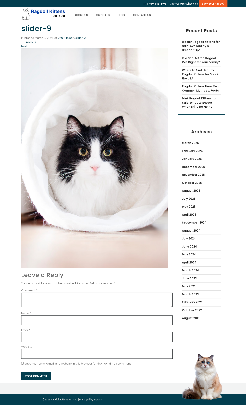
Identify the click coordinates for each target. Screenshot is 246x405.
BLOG (121, 15)
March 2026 (190, 143)
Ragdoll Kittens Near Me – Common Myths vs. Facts (201, 88)
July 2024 (189, 238)
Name (26, 313)
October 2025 (192, 183)
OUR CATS (103, 15)
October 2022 (192, 310)
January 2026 (192, 159)
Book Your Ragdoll (213, 3)
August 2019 (191, 318)
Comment (29, 290)
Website (26, 347)
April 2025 (189, 215)
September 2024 (194, 222)
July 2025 (188, 199)
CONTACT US (142, 15)
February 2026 (192, 151)
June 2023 (189, 278)
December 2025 (193, 167)
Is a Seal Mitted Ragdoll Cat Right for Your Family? (201, 60)
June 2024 (189, 246)
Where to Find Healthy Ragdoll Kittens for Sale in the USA (201, 74)
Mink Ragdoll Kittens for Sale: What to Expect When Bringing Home (199, 102)
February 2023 (192, 302)
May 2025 (189, 207)
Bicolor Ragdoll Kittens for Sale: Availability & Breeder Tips (201, 46)
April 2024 (189, 262)
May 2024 (189, 254)
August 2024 (191, 231)
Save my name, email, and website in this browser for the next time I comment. (78, 363)
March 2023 (190, 294)
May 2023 (189, 286)
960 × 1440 (65, 38)
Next (26, 46)
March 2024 (190, 270)
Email (25, 330)
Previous (28, 42)
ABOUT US (81, 15)
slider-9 (80, 38)
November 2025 (193, 175)
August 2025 (191, 191)
